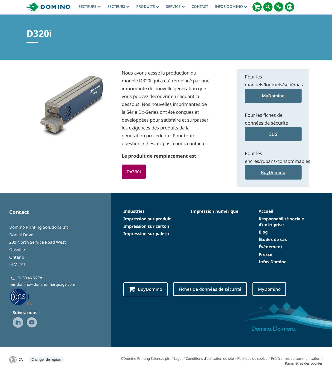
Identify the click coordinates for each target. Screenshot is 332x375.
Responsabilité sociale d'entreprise (281, 221)
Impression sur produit (147, 219)
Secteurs (90, 6)
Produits (147, 6)
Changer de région (46, 359)
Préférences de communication (295, 358)
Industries (134, 211)
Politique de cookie (252, 358)
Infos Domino (231, 6)
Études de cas (273, 239)
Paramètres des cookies (304, 363)
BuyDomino (273, 172)
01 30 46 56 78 (30, 277)
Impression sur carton (146, 226)
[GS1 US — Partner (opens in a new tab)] (25, 296)
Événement (270, 246)
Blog (263, 232)
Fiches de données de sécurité (210, 289)
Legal (178, 358)
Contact (200, 6)
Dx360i (134, 171)
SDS (273, 134)
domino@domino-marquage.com (46, 284)
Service (175, 6)
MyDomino (273, 96)
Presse (265, 254)
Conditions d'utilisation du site (210, 358)
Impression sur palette (147, 233)
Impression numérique (214, 211)
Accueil (266, 211)
